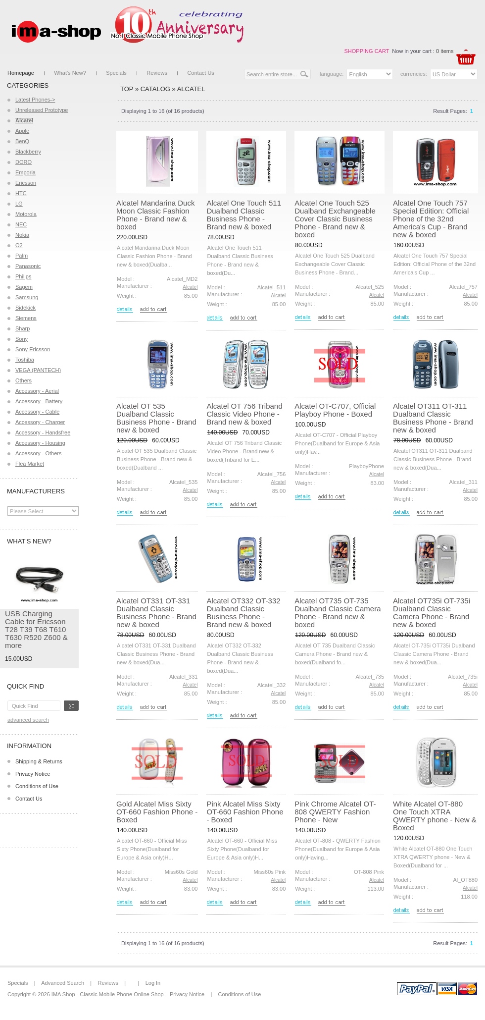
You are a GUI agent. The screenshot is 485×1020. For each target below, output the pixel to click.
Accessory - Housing (40, 443)
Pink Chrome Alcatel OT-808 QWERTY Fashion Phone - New (335, 812)
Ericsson (25, 183)
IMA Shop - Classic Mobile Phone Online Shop (107, 994)
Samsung (26, 297)
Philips (23, 276)
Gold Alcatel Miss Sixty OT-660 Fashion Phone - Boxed (156, 812)
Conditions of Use (36, 786)
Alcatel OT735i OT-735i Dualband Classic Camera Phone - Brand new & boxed (431, 612)
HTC (21, 193)
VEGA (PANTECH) (38, 370)
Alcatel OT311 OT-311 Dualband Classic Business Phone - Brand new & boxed (433, 418)
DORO (23, 162)
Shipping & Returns (38, 761)
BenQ (22, 141)
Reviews (156, 73)
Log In (153, 983)
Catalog (155, 89)
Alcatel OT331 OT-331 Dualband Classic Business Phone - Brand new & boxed (156, 612)
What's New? (70, 73)
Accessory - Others (38, 453)
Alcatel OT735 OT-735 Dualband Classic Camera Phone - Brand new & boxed (337, 612)
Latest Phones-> (35, 100)
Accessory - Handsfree (42, 432)
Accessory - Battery (38, 401)
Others (23, 380)
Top (126, 89)
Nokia (22, 235)
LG (19, 204)
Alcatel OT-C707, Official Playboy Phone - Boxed (335, 410)
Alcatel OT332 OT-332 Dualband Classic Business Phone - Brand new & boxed (243, 612)
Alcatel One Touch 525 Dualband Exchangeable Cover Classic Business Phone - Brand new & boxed (334, 219)
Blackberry (28, 152)
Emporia (25, 172)
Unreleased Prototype (41, 110)
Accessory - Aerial (37, 391)
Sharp (22, 328)
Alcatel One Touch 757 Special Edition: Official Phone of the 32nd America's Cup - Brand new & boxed (431, 219)
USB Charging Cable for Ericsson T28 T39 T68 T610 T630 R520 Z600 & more (36, 629)
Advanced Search (28, 720)
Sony (21, 339)
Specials (116, 73)
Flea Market (29, 464)
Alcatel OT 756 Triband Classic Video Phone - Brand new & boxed (244, 414)
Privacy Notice (32, 774)
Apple (22, 131)
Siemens (26, 318)
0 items (444, 51)
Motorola (26, 214)
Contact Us (200, 73)
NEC (21, 224)
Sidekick (25, 308)
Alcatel (191, 89)
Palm (21, 256)
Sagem (24, 287)
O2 (19, 245)
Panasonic (28, 266)
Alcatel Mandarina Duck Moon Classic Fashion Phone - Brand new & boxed (155, 215)
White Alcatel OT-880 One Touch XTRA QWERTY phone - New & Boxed (435, 816)
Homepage (20, 73)
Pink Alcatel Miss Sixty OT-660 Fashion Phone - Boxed (244, 812)
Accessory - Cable (37, 412)
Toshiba (24, 360)
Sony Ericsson (32, 349)
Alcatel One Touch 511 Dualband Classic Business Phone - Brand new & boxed (243, 215)
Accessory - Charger (40, 422)
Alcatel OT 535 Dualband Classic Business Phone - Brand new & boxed (156, 418)
